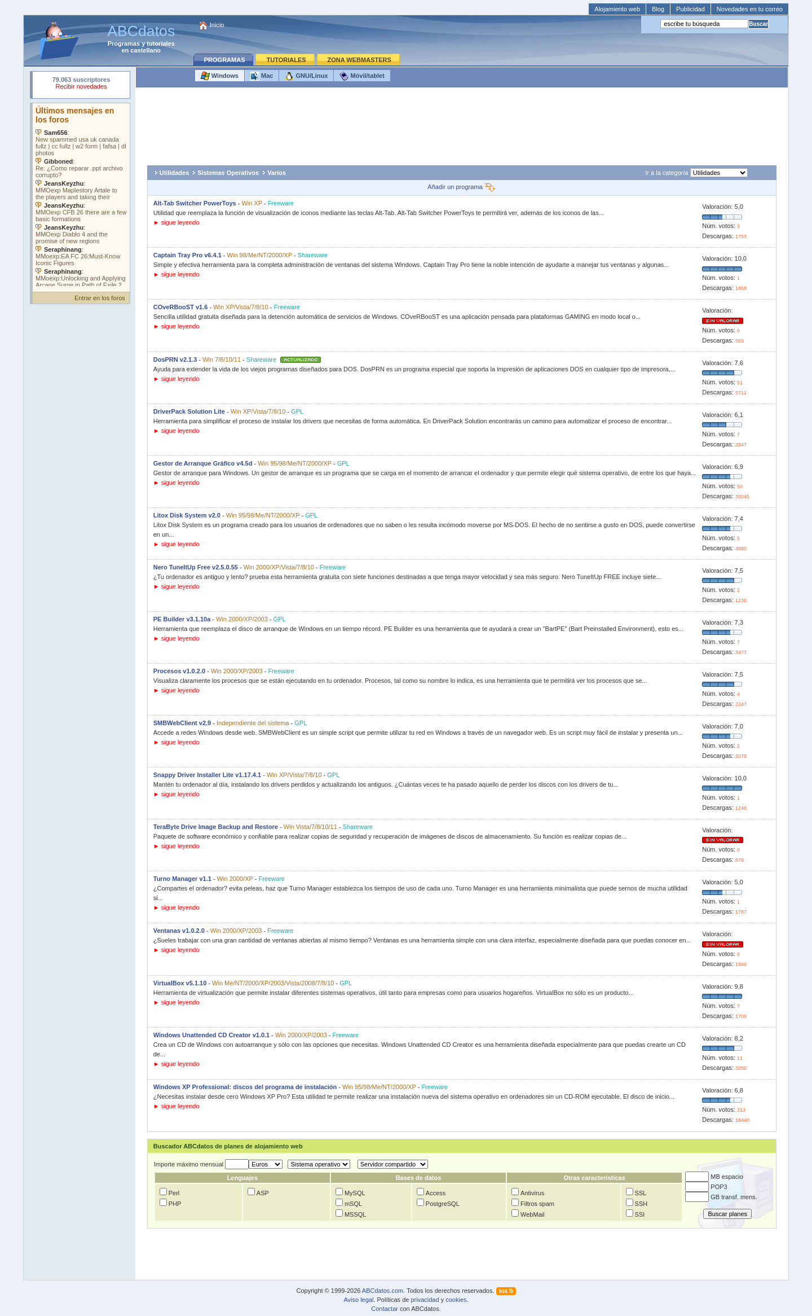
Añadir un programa (461, 186)
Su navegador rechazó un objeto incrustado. (81, 84)
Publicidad (690, 9)
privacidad (425, 1299)
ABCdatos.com (382, 1290)
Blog (658, 9)
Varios (276, 172)
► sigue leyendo (176, 222)
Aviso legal (358, 1299)
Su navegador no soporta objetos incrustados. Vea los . (81, 194)
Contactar (384, 1308)
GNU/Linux (306, 76)
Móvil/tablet (362, 76)
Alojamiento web (617, 9)
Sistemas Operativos (228, 172)
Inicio (217, 24)
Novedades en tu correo (750, 9)
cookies (455, 1299)
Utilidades (174, 172)
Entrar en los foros (99, 298)
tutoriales (161, 43)
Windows (220, 76)
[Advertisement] (462, 126)
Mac (261, 76)
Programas (124, 43)
